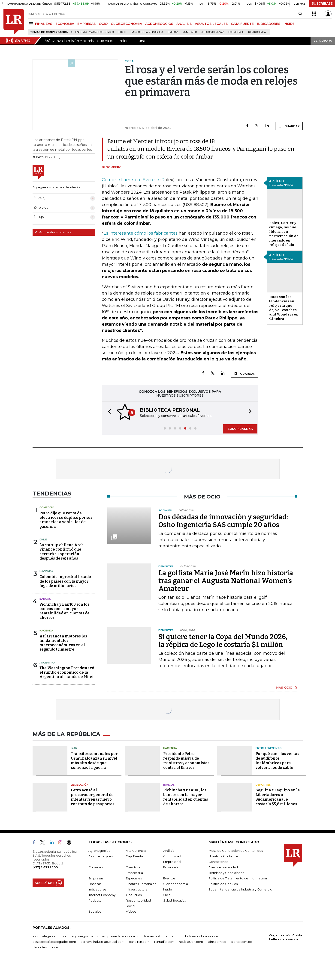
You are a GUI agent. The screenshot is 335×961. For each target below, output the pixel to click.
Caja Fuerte (134, 856)
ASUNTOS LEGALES (211, 24)
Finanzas (94, 884)
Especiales (134, 878)
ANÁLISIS (184, 24)
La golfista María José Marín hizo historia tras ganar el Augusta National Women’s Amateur (225, 581)
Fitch (122, 32)
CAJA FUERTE (242, 24)
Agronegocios (99, 850)
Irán (74, 748)
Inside (167, 889)
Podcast (94, 900)
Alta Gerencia (136, 850)
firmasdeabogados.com (162, 936)
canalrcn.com (139, 941)
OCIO (103, 24)
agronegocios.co (85, 936)
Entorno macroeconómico (94, 32)
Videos (131, 911)
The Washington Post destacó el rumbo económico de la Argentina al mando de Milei (66, 672)
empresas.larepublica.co (120, 936)
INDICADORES (268, 24)
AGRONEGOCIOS (159, 24)
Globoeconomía (175, 884)
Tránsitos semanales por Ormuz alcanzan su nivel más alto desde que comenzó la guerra (94, 761)
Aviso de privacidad (223, 867)
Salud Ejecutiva (174, 900)
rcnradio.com (164, 941)
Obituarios (134, 895)
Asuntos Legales (100, 856)
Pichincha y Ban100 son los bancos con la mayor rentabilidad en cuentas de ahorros (64, 611)
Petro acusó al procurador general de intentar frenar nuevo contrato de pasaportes (92, 797)
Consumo (95, 867)
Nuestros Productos (223, 856)
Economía (170, 867)
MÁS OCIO (284, 687)
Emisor (173, 32)
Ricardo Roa (257, 32)
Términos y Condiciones (226, 873)
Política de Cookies (223, 884)
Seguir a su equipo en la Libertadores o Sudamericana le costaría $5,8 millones (278, 797)
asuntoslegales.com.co (50, 936)
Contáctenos (218, 862)
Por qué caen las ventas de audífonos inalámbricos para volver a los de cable (277, 761)
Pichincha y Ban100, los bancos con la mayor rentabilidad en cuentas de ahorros (185, 797)
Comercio (46, 507)
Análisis (168, 850)
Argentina (47, 662)
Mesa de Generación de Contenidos (235, 850)
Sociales (94, 911)
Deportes (263, 784)
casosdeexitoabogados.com (54, 941)
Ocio (167, 895)
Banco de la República (147, 32)
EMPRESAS (86, 24)
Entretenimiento (269, 748)
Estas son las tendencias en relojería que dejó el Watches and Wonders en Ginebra (284, 308)
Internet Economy (101, 895)
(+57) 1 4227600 (45, 867)
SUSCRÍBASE (322, 3)
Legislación (79, 784)
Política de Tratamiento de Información (237, 878)
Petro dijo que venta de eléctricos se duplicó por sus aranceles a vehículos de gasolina (65, 520)
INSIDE (289, 24)
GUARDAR (289, 126)
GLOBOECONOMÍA (126, 24)
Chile (43, 539)
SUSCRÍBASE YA (240, 428)
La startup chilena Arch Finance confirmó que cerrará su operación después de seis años (61, 551)
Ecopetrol (236, 32)
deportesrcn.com (46, 947)
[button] (108, 412)
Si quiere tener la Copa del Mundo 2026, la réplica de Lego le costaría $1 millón (222, 641)
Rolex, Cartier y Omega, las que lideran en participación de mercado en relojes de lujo (284, 234)
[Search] (300, 14)
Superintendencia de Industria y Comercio (240, 889)
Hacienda (46, 571)
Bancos (45, 598)
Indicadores (97, 889)
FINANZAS (43, 24)
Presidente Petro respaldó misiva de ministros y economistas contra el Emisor (186, 761)
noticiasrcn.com (191, 941)
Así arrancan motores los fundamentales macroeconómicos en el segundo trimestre (63, 643)
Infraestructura (136, 889)
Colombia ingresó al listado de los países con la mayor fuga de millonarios (65, 581)
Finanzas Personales (141, 884)
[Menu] (31, 24)
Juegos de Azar (213, 32)
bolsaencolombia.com (202, 936)
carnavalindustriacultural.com (102, 941)
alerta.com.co (241, 941)
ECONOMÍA (64, 24)
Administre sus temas (53, 232)
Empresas (95, 878)
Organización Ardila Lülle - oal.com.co (285, 937)
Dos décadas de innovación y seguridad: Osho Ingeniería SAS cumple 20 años (223, 521)
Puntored (189, 32)
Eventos (169, 878)
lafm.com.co (217, 941)
